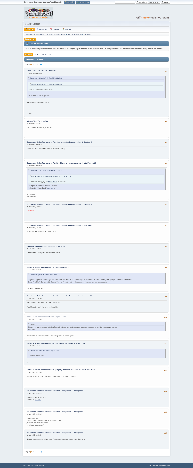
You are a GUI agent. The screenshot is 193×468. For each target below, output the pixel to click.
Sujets (37, 54)
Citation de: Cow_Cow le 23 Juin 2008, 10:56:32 (46, 170)
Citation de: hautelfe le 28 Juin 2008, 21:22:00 (46, 84)
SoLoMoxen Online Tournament (39, 142)
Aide (150, 465)
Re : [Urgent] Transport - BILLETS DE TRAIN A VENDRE (73, 370)
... (37, 64)
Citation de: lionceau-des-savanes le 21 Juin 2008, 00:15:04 (51, 176)
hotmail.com (52, 182)
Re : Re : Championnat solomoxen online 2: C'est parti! (74, 163)
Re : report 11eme (59, 317)
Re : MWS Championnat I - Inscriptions (68, 391)
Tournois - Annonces (35, 246)
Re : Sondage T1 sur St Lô (54, 246)
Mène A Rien (32, 71)
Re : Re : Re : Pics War (46, 71)
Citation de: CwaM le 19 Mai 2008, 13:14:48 (44, 351)
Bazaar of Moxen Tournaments (39, 267)
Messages (28, 54)
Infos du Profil (30, 39)
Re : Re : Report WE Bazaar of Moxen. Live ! (69, 343)
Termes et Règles (158, 465)
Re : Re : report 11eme (60, 267)
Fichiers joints (46, 54)
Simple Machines (39, 465)
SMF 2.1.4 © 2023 (28, 465)
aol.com (50, 188)
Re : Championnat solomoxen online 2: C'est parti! (72, 142)
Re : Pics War (43, 121)
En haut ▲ (167, 465)
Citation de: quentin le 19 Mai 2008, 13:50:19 (45, 274)
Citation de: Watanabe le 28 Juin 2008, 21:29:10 (46, 78)
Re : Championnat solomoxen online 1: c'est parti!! (73, 225)
